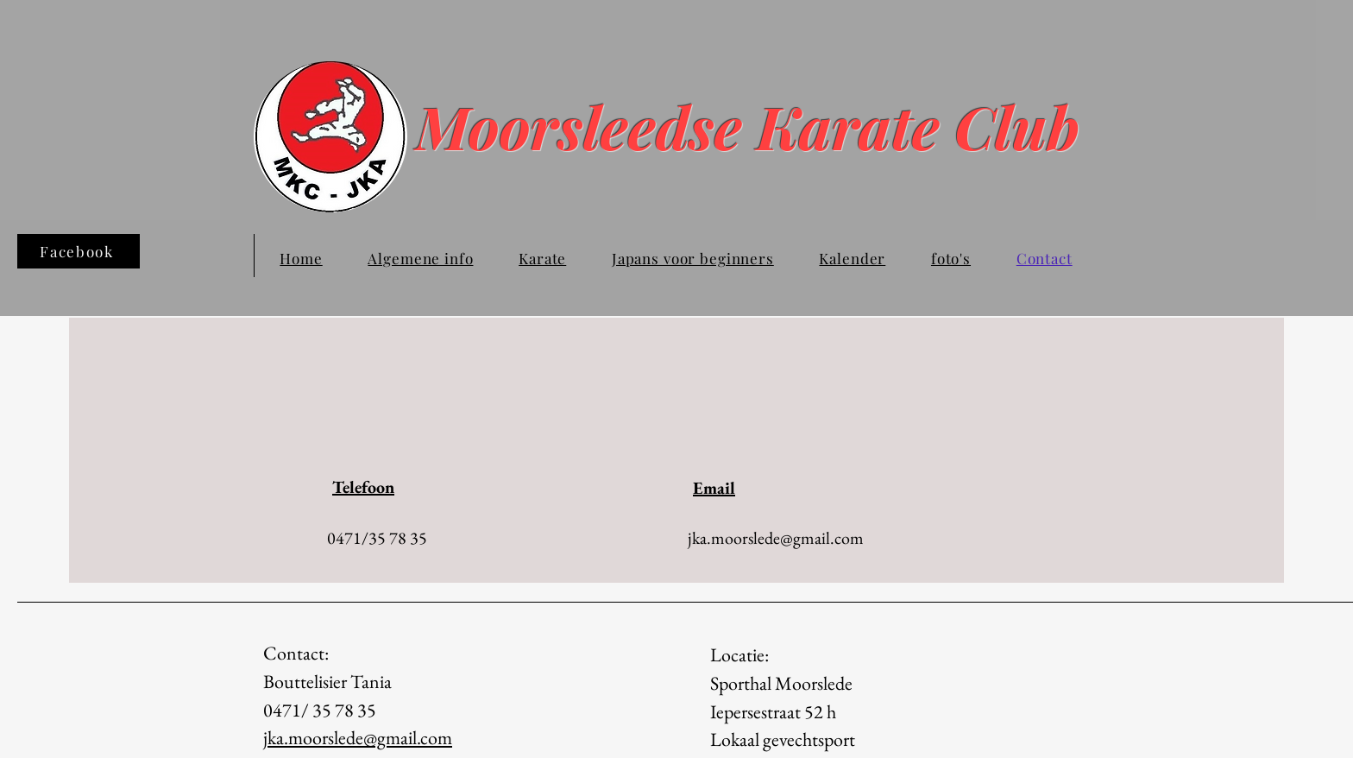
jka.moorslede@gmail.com (776, 538)
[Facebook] (78, 251)
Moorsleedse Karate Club (777, 125)
